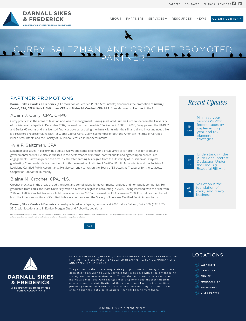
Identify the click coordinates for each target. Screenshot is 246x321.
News (201, 18)
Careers (175, 4)
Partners (135, 18)
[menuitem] (175, 3)
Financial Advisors (217, 4)
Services (156, 18)
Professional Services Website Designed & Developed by (123, 311)
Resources (182, 18)
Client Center (225, 18)
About (116, 18)
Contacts (192, 4)
